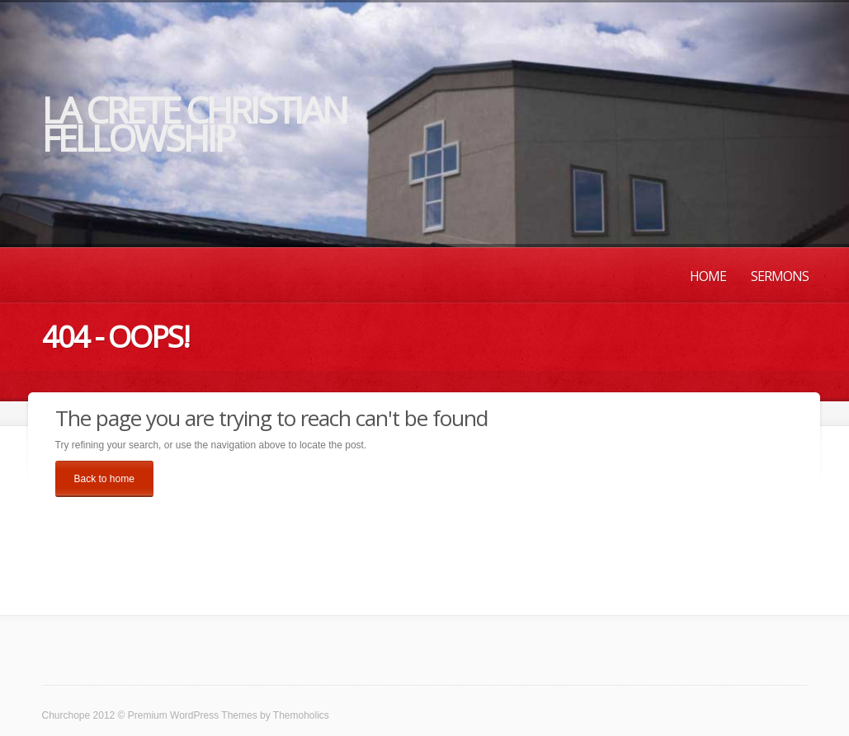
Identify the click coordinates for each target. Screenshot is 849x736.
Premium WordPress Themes (192, 715)
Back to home (104, 479)
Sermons (780, 276)
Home (708, 276)
